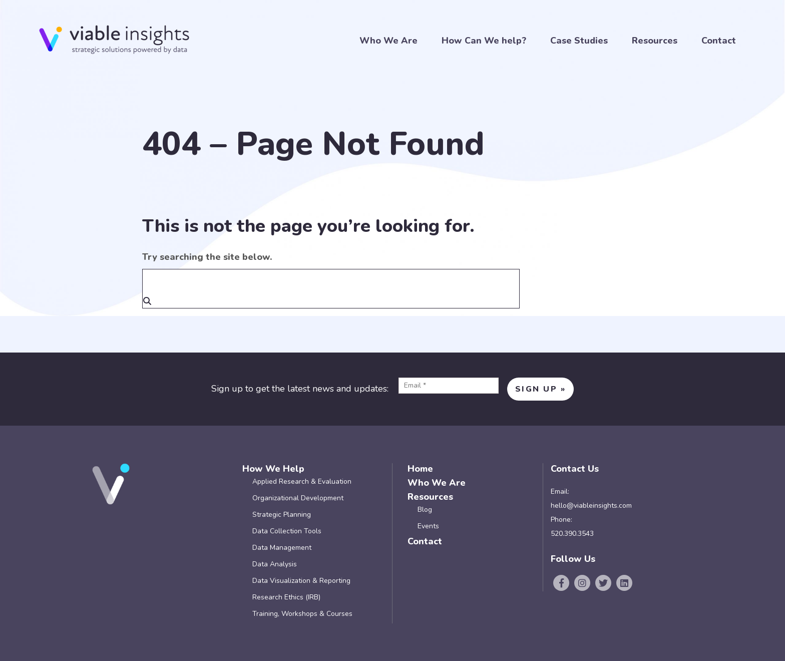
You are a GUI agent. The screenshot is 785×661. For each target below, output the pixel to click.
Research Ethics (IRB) (286, 597)
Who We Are (388, 41)
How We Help (273, 469)
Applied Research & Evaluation (301, 481)
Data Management (281, 547)
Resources (654, 41)
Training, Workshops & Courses (302, 613)
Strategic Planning (281, 514)
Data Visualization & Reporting (301, 580)
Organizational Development (297, 498)
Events (428, 526)
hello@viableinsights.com (591, 505)
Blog (425, 509)
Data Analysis (274, 564)
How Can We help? (484, 41)
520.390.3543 (572, 533)
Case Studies (579, 41)
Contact (718, 41)
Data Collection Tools (286, 531)
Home (420, 469)
